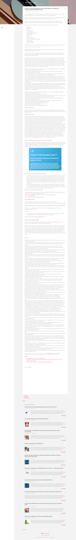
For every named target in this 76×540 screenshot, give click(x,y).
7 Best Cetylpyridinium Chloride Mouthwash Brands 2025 (36, 418)
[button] (65, 8)
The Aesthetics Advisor (30, 2)
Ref (59, 22)
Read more (63, 415)
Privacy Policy (27, 398)
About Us (26, 396)
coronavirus (29, 367)
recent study (32, 17)
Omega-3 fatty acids (28, 192)
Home (26, 395)
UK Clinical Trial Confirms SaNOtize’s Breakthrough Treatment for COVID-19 (40, 407)
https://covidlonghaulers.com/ (40, 216)
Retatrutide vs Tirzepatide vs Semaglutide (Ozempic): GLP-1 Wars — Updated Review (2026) (44, 468)
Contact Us (26, 397)
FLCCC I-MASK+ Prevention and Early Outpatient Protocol (36, 358)
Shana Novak (47, 535)
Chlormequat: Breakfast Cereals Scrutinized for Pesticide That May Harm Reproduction (43, 491)
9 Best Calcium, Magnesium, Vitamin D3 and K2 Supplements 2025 (38, 516)
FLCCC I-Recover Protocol (41, 173)
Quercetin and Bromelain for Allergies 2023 (34, 443)
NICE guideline (44, 143)
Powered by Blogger (45, 533)
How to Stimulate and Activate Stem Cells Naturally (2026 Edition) (38, 479)
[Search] (67, 2)
